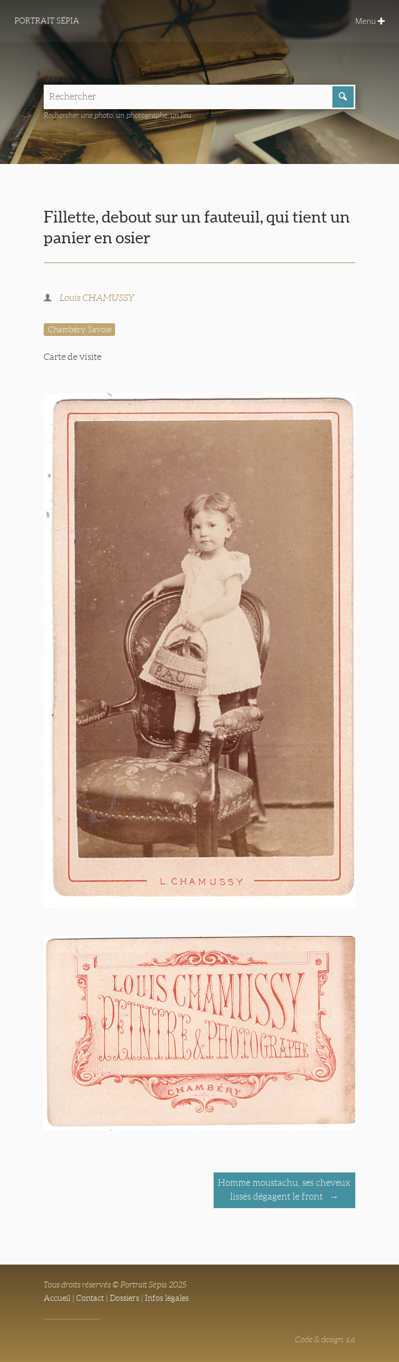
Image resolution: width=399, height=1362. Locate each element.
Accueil (57, 1298)
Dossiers (124, 1298)
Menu (370, 20)
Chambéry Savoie (79, 329)
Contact (90, 1298)
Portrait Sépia (46, 21)
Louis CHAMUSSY (97, 298)
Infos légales (167, 1298)
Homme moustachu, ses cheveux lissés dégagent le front (284, 1190)
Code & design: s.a (325, 1339)
